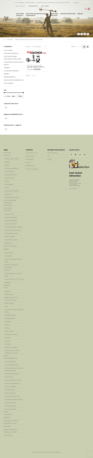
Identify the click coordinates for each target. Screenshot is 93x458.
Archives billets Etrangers (12, 374)
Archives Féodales (10, 393)
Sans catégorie (8, 83)
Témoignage (29, 159)
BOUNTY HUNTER (9, 178)
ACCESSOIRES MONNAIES (11, 71)
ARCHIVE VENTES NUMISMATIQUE (42, 22)
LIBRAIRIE (80, 14)
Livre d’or (28, 162)
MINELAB (40, 65)
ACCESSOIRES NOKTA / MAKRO (13, 227)
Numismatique (9, 253)
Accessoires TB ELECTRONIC (13, 230)
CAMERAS (7, 68)
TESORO (7, 181)
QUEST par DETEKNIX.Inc (11, 168)
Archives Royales (10, 390)
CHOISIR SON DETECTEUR (12, 197)
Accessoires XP (9, 214)
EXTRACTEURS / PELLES (11, 240)
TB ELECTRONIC (9, 184)
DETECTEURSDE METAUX (20, 14)
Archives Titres (9, 377)
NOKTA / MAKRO (9, 172)
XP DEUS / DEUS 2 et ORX (12, 159)
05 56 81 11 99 (33, 6)
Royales (7, 325)
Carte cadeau (8, 50)
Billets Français (9, 294)
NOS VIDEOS (40, 28)
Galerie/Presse (30, 166)
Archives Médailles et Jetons (13, 380)
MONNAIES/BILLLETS (9, 77)
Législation (66, 21)
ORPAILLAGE (8, 243)
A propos (76, 2)
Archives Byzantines (10, 409)
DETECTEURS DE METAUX (32, 65)
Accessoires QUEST (10, 224)
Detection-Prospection (11, 265)
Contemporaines (10, 318)
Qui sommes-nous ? (32, 153)
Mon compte (45, 6)
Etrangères (8, 321)
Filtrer (20, 96)
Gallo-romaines (9, 331)
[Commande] (39, 46)
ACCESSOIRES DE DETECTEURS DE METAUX (13, 63)
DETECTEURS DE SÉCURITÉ (12, 191)
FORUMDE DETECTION (55, 22)
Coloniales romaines (11, 334)
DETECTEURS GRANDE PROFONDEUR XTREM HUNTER (37, 14)
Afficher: (73, 46)
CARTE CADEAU (68, 28)
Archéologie (8, 256)
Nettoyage (8, 282)
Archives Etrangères (11, 386)
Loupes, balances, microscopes (14, 279)
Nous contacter (20, 6)
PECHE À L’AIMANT (10, 236)
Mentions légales (52, 153)
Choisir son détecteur (67, 14)
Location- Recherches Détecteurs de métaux (53, 29)
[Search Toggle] (85, 9)
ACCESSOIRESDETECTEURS (54, 14)
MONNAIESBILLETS (30, 22)
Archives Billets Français (12, 365)
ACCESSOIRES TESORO (11, 233)
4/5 (6, 107)
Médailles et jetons (10, 315)
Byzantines (8, 344)
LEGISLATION (8, 194)
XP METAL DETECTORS (11, 175)
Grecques (8, 341)
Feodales (7, 328)
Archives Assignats (10, 362)
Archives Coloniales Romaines (14, 399)
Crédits (49, 159)
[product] (36, 56)
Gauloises (8, 338)
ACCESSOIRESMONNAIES (20, 22)
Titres (6, 306)
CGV (48, 156)
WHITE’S (7, 188)
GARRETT (7, 165)
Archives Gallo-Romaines (12, 396)
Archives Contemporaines (12, 383)
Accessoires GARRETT (11, 217)
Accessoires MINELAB (11, 220)
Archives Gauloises (10, 403)
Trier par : (28, 46)
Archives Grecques (10, 406)
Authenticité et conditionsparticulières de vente (25, 29)
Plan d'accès (73, 188)
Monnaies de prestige (11, 347)
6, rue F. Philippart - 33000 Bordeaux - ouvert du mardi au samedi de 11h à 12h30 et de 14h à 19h (41, 2)
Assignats (7, 291)
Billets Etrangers (9, 303)
